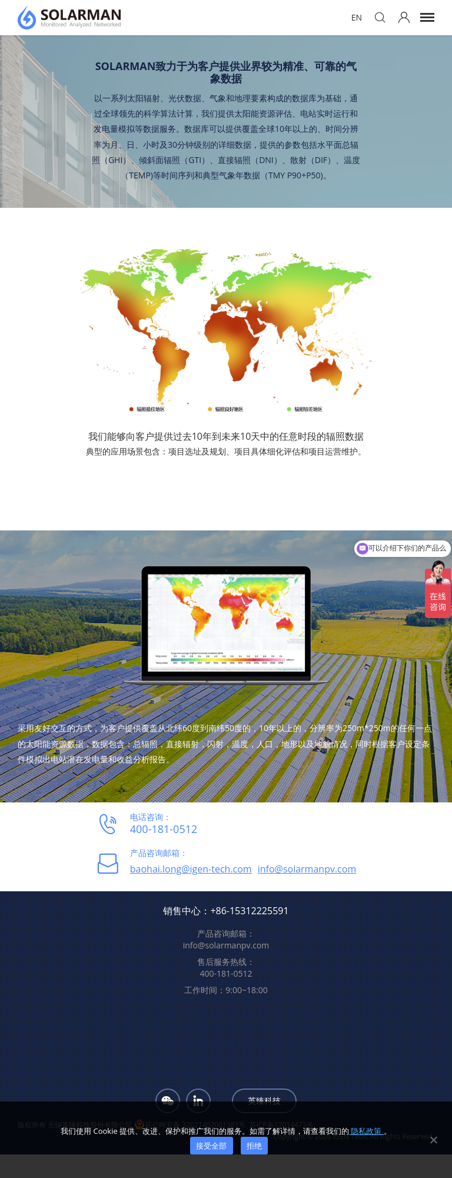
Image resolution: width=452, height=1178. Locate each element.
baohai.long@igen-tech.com (191, 868)
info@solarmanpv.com (307, 868)
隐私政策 (366, 1131)
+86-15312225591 (249, 910)
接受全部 (211, 1145)
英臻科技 (264, 1100)
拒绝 (254, 1145)
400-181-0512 (164, 829)
